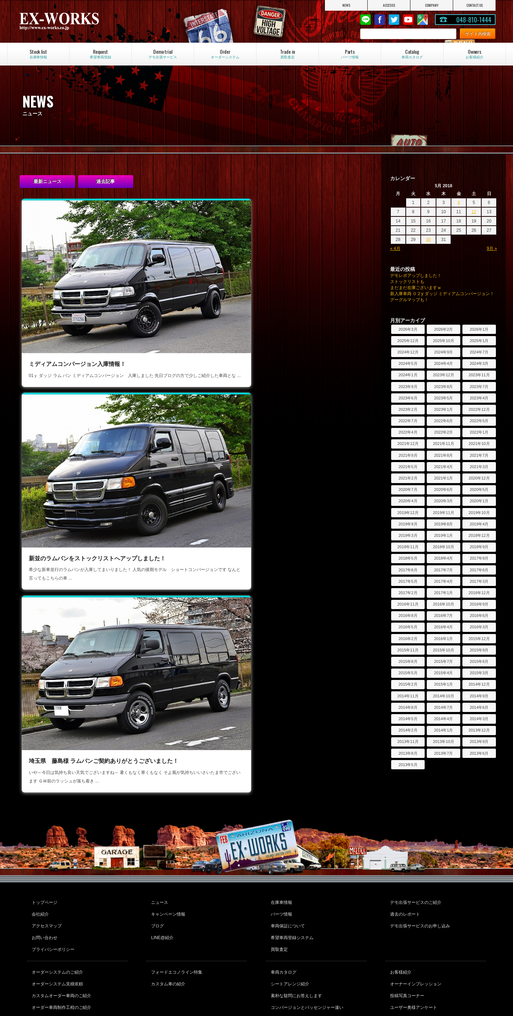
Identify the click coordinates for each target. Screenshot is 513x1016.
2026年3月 (407, 329)
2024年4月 (443, 363)
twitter (394, 19)
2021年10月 (478, 443)
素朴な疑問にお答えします (295, 952)
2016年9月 (479, 604)
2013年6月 (479, 753)
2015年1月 (443, 684)
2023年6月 (407, 398)
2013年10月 (443, 741)
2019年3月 (407, 535)
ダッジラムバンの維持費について (302, 971)
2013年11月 (407, 741)
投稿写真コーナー (406, 952)
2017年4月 (443, 581)
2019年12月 (407, 512)
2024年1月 (407, 375)
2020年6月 (443, 489)
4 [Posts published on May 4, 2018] (458, 202)
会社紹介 (39, 883)
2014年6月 (479, 707)
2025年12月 (407, 341)
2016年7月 (443, 615)
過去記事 (105, 181)
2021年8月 (443, 455)
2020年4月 (407, 501)
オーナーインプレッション (414, 942)
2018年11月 (407, 547)
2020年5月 (479, 489)
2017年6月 (479, 570)
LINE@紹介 (161, 902)
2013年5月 (407, 765)
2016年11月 (407, 604)
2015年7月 (443, 661)
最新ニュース (47, 181)
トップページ (43, 873)
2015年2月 (407, 684)
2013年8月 (407, 753)
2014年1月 (443, 730)
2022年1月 (479, 432)
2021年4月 (443, 467)
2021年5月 (407, 467)
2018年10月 (443, 547)
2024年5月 (407, 363)
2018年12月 (478, 535)
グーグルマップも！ (409, 299)
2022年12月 (478, 409)
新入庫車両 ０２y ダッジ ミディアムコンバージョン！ (442, 293)
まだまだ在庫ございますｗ (415, 287)
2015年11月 (407, 650)
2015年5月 (407, 673)
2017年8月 (407, 570)
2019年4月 (479, 524)
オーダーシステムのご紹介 (56, 933)
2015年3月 (479, 673)
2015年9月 (479, 650)
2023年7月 (479, 386)
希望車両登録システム (291, 902)
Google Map (422, 19)
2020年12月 (478, 478)
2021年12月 (407, 443)
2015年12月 (478, 639)
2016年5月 (407, 627)
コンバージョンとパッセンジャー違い (306, 961)
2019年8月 (443, 524)
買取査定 (278, 912)
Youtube (408, 19)
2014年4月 (443, 719)
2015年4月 (443, 673)
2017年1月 (443, 593)
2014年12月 (478, 684)
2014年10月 (443, 696)
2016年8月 (407, 615)
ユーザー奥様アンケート (412, 961)
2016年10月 (443, 604)
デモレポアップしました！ (415, 275)
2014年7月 (443, 707)
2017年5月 (407, 581)
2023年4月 (479, 398)
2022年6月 (443, 421)
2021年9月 (407, 455)
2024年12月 (407, 352)
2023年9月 (407, 386)
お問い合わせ (43, 902)
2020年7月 (407, 489)
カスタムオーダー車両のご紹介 (60, 952)
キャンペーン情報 (167, 883)
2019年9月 (407, 524)
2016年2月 (407, 639)
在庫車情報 (280, 873)
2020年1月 (479, 501)
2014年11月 (407, 696)
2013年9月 (479, 741)
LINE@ (365, 19)
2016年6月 (479, 615)
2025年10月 (443, 341)
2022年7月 (407, 421)
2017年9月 (479, 558)
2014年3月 (479, 719)
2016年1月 (443, 639)
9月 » (492, 248)
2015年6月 (479, 661)
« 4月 (395, 248)
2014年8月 (407, 707)
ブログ (156, 893)
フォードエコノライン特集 (175, 933)
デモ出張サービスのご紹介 (414, 873)
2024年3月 (479, 363)
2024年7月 (479, 352)
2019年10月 (478, 512)
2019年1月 (443, 535)
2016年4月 (443, 627)
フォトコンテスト (406, 971)
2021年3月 (479, 467)
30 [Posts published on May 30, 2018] (428, 239)
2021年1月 (443, 478)
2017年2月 (407, 593)
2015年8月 (407, 661)
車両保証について (287, 893)
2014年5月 (407, 719)
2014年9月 (479, 696)
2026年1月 (479, 329)
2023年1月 (443, 409)
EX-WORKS (89, 21)
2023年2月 (407, 409)
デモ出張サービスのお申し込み (419, 893)
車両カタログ (282, 933)
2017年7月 (443, 570)
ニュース (158, 873)
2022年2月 (443, 432)
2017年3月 (479, 581)
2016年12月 (478, 593)
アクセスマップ (46, 893)
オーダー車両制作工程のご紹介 (60, 961)
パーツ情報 (280, 883)
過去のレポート (404, 883)
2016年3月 (479, 627)
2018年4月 (443, 558)
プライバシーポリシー (52, 912)
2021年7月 (479, 455)
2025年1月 (479, 341)
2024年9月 (443, 352)
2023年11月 (478, 375)
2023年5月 (443, 398)
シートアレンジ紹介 (289, 942)
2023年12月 (443, 375)
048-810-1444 (473, 19)
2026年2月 (443, 329)
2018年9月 (479, 547)
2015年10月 (443, 650)
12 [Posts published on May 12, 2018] (473, 211)
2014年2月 (407, 730)
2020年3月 (443, 501)
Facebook (379, 19)
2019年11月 (443, 512)
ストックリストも (407, 281)
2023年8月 (443, 386)
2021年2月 (407, 478)
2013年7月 (443, 753)
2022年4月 (407, 432)
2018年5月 (407, 558)
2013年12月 (478, 730)
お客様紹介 (399, 933)
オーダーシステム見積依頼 (56, 942)
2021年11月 (443, 443)
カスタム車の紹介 (167, 942)
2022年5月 (479, 421)
